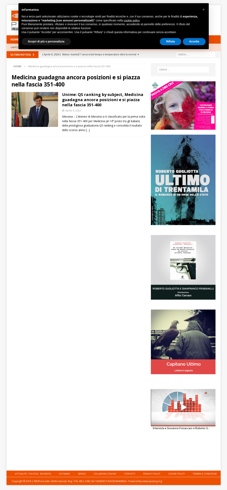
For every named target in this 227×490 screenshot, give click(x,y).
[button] (203, 9)
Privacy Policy (151, 473)
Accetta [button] (194, 41)
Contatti (129, 473)
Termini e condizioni (205, 473)
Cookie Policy (176, 473)
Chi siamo (64, 473)
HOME (15, 39)
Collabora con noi (105, 473)
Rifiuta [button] (170, 41)
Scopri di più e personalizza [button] (46, 41)
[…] (88, 130)
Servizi (82, 473)
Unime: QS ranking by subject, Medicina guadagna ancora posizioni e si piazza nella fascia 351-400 (102, 99)
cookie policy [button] (131, 20)
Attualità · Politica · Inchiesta (33, 473)
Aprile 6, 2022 (73, 110)
